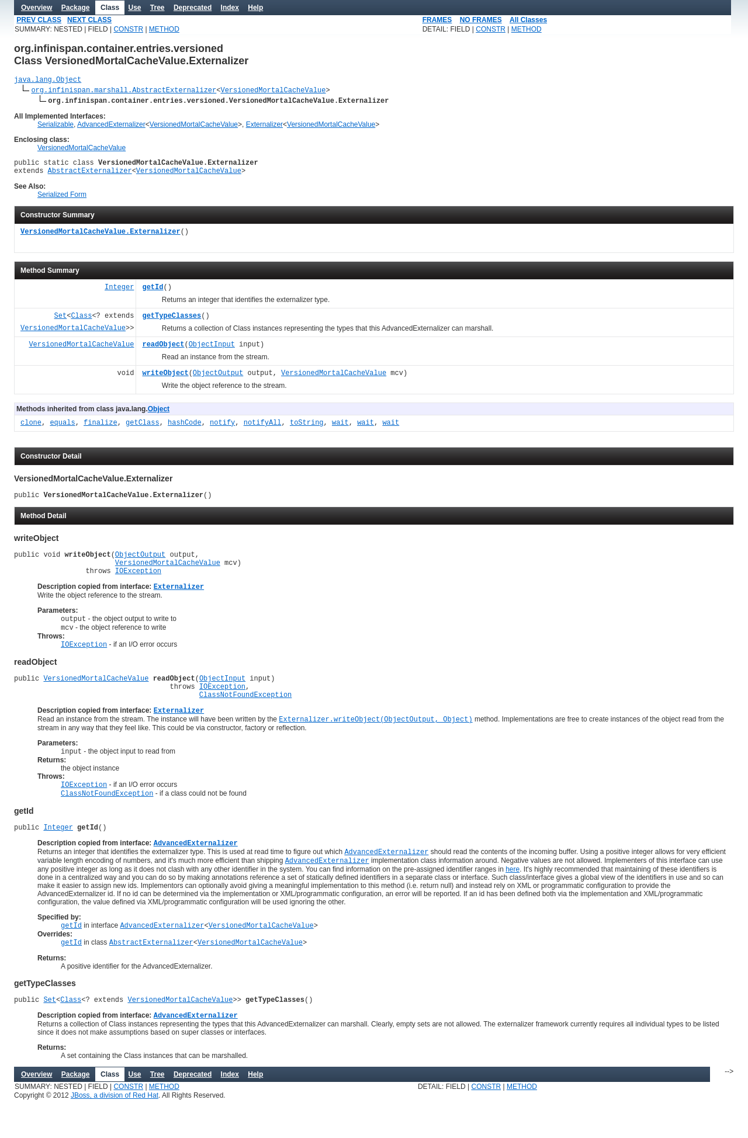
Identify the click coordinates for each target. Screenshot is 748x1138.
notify (222, 428)
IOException (138, 583)
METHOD (164, 29)
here (512, 902)
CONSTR (128, 29)
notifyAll (263, 428)
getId (152, 293)
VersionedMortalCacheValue (272, 91)
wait (340, 428)
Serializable (55, 126)
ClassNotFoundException (245, 716)
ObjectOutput (218, 379)
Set (60, 322)
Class (81, 322)
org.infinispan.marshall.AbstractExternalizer (123, 91)
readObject (163, 350)
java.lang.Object (47, 81)
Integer (119, 293)
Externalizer (264, 126)
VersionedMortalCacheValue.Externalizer (100, 237)
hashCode (185, 428)
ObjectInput (212, 350)
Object (158, 414)
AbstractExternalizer (90, 176)
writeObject (165, 379)
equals (62, 428)
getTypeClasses (171, 322)
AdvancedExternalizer (111, 126)
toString (307, 428)
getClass (143, 428)
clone (30, 428)
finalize (100, 428)
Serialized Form (61, 200)
